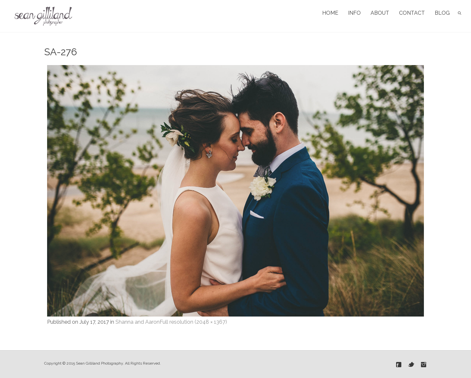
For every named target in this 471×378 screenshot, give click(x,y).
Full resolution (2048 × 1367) (193, 322)
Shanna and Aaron (137, 322)
